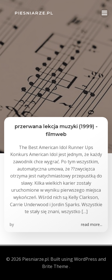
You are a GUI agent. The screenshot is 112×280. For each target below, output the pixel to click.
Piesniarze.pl (34, 13)
